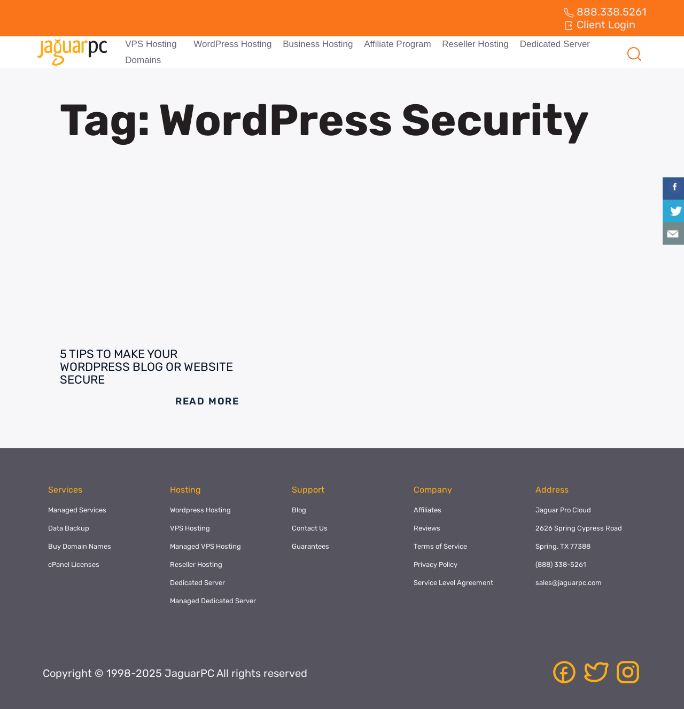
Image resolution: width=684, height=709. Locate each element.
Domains (143, 60)
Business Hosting (317, 44)
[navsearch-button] (634, 52)
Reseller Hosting (473, 44)
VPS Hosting (150, 44)
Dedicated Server (553, 44)
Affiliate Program (396, 44)
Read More (207, 401)
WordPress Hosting (232, 44)
